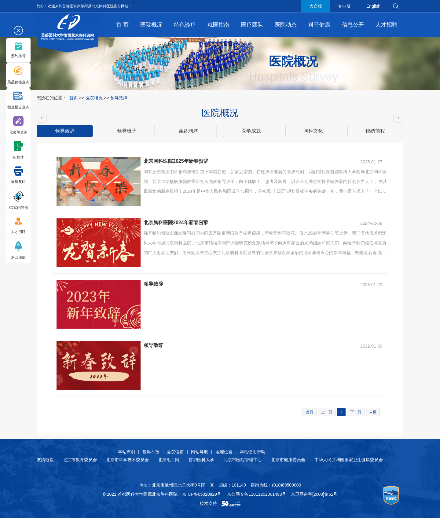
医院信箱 (175, 451)
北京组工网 (168, 459)
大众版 (315, 6)
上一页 (326, 412)
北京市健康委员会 (288, 459)
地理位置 (224, 451)
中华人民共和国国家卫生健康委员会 (348, 459)
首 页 (122, 25)
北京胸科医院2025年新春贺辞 (176, 161)
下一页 (355, 412)
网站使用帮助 (252, 451)
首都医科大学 (201, 459)
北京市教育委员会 (80, 459)
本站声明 (126, 451)
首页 (73, 97)
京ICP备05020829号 (201, 494)
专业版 (344, 6)
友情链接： (47, 459)
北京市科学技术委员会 (127, 459)
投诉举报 (151, 451)
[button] (41, 117)
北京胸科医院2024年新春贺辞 (176, 222)
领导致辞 (153, 283)
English (373, 6)
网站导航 (199, 451)
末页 (372, 412)
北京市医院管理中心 (242, 459)
